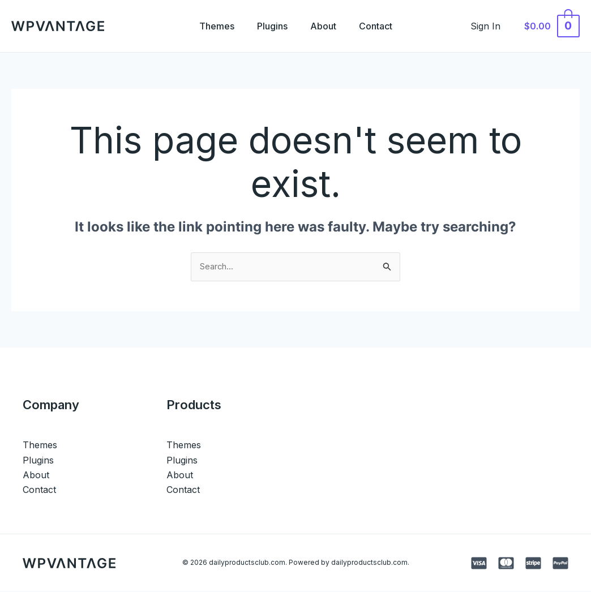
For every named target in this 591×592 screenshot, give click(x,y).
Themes (210, 26)
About (325, 26)
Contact (382, 26)
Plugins (270, 26)
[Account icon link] (492, 26)
